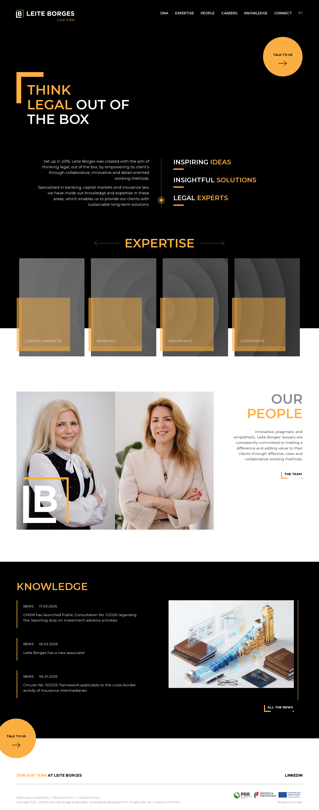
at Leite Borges (49, 775)
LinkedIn (294, 775)
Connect (283, 13)
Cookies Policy (89, 797)
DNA (164, 13)
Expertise (184, 13)
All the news (280, 708)
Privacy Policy (63, 797)
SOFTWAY (173, 802)
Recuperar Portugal (290, 802)
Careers (229, 13)
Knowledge (255, 13)
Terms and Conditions (32, 797)
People (208, 13)
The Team (293, 475)
